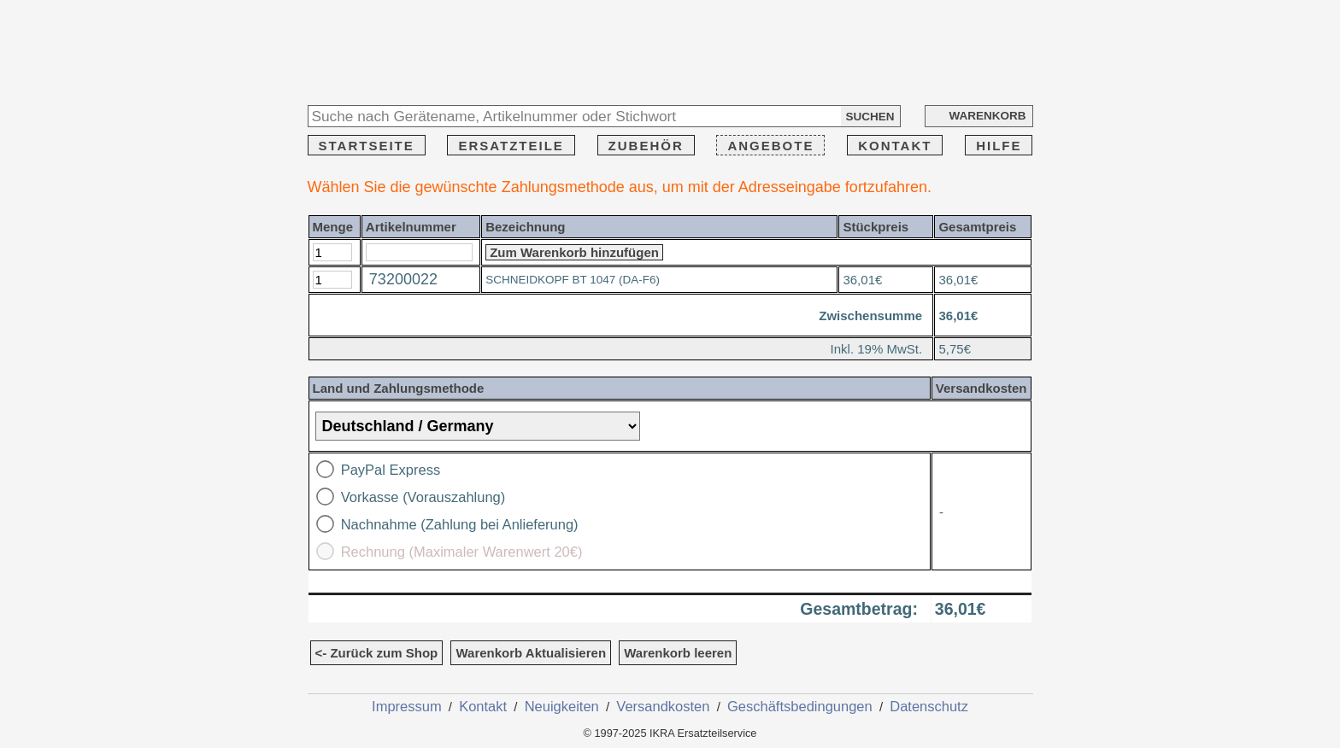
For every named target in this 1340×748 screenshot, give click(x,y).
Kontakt (483, 706)
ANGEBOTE (770, 145)
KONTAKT (895, 145)
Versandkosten (662, 706)
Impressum (407, 706)
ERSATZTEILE (510, 145)
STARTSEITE (366, 145)
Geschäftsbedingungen (800, 706)
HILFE (998, 145)
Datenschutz (929, 706)
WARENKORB (987, 115)
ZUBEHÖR (646, 145)
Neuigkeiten (562, 706)
